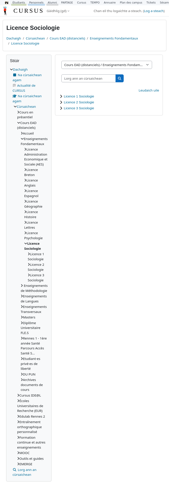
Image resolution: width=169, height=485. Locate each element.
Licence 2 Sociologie (79, 102)
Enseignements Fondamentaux (114, 38)
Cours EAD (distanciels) (67, 38)
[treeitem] (29, 272)
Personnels (36, 2)
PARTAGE (67, 2)
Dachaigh (13, 38)
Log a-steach (153, 11)
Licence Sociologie (25, 43)
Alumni (52, 2)
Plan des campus (131, 2)
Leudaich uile (149, 90)
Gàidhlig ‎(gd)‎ (56, 11)
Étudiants (19, 2)
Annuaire (110, 2)
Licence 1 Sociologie (79, 96)
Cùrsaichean (35, 38)
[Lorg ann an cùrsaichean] (88, 78)
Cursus (81, 2)
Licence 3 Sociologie (79, 108)
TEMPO (95, 2)
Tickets (151, 2)
